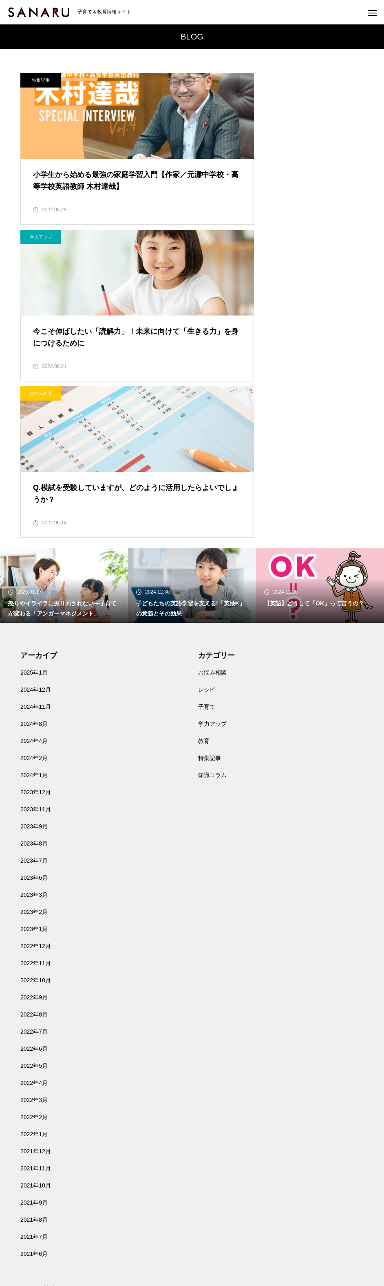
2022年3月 (34, 959)
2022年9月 (34, 856)
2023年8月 (34, 702)
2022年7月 (34, 890)
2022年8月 (34, 873)
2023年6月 (34, 737)
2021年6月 (34, 1113)
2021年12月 (35, 1010)
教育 (204, 600)
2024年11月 (35, 566)
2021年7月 (34, 1096)
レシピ (206, 549)
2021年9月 (34, 1061)
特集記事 (41, 80)
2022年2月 (34, 976)
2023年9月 (34, 685)
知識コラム (212, 634)
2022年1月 (34, 993)
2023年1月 (34, 788)
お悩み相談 (41, 243)
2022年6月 (34, 908)
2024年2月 (34, 617)
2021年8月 (34, 1079)
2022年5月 (34, 925)
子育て (206, 566)
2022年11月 (35, 822)
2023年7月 (34, 719)
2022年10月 (35, 839)
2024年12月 (35, 549)
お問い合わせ (37, 1205)
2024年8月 (34, 583)
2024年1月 (34, 634)
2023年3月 (34, 754)
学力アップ (218, 80)
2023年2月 (34, 771)
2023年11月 (35, 668)
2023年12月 (35, 651)
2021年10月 (35, 1044)
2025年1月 (34, 531)
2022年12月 (35, 805)
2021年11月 (35, 1027)
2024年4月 (34, 600)
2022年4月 (34, 942)
